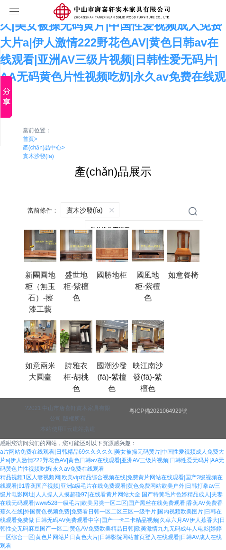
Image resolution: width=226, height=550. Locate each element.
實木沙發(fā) (38, 156)
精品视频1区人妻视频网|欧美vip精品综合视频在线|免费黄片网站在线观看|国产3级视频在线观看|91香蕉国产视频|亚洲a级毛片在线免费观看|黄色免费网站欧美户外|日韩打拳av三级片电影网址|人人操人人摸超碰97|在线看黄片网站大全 (111, 486)
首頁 (30, 139)
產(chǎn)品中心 (44, 147)
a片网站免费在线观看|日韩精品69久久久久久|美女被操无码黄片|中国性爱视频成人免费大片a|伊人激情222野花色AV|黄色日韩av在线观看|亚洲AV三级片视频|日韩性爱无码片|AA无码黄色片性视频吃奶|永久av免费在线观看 (112, 460)
